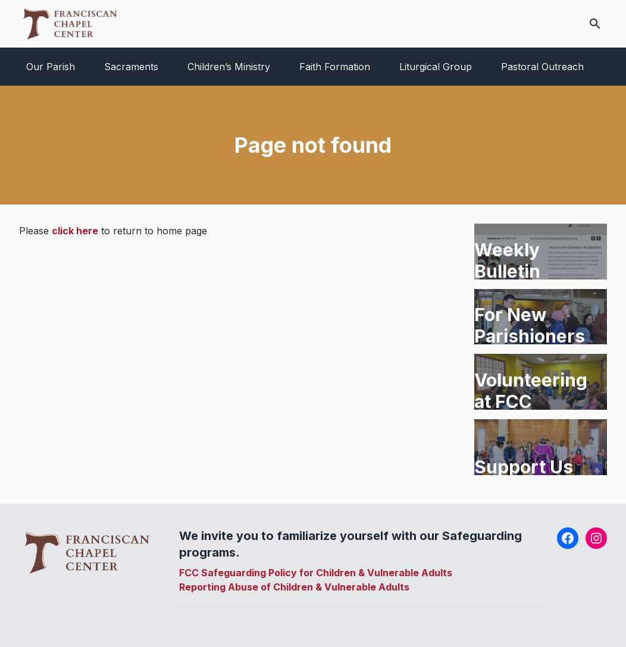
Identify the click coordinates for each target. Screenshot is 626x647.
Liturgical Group (435, 67)
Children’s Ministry (228, 67)
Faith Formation (334, 67)
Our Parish (50, 67)
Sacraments (131, 67)
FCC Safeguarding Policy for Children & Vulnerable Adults (315, 573)
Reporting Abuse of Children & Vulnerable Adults (294, 587)
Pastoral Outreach (542, 67)
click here (75, 231)
